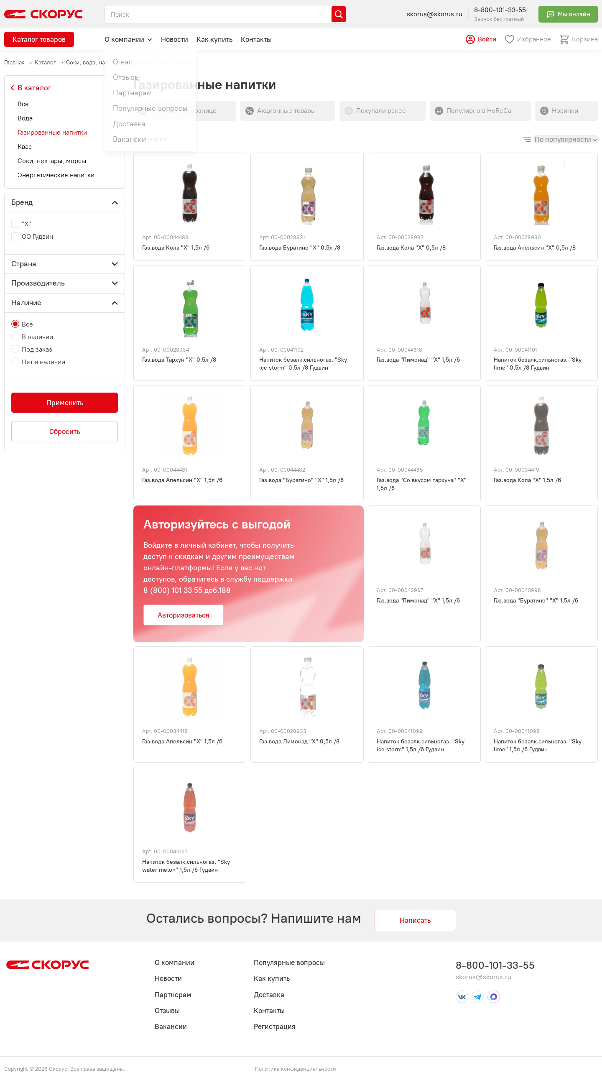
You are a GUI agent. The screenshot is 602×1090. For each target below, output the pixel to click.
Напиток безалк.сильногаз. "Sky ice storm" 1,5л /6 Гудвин (420, 745)
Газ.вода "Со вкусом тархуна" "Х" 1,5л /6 (422, 484)
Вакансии (171, 1026)
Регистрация (275, 1026)
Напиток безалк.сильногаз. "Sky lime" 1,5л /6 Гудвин (538, 745)
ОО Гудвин (37, 236)
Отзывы (167, 1010)
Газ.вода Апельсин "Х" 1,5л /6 (182, 480)
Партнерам (173, 994)
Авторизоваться (183, 615)
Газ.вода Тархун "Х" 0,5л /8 (179, 359)
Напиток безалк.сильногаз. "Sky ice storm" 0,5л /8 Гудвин (303, 363)
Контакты (256, 39)
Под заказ (37, 349)
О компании (129, 39)
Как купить (214, 39)
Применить (64, 402)
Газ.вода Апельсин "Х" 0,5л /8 (535, 247)
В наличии (37, 337)
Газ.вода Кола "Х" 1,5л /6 (175, 247)
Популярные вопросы (289, 962)
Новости (174, 39)
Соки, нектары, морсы (52, 161)
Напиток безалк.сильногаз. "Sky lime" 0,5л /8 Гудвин (538, 363)
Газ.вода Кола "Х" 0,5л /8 (411, 247)
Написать (415, 920)
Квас (25, 147)
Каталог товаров (39, 39)
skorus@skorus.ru (434, 14)
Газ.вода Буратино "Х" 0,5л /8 (299, 247)
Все (23, 104)
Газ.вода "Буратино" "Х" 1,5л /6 (301, 480)
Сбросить (64, 431)
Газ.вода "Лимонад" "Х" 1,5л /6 (418, 359)
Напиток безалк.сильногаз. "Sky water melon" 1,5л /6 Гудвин (186, 865)
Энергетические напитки (56, 175)
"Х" (26, 224)
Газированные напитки (52, 132)
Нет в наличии (43, 362)
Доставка (269, 994)
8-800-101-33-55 (500, 10)
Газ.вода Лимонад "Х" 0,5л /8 (299, 741)
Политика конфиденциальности (295, 1069)
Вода (25, 118)
